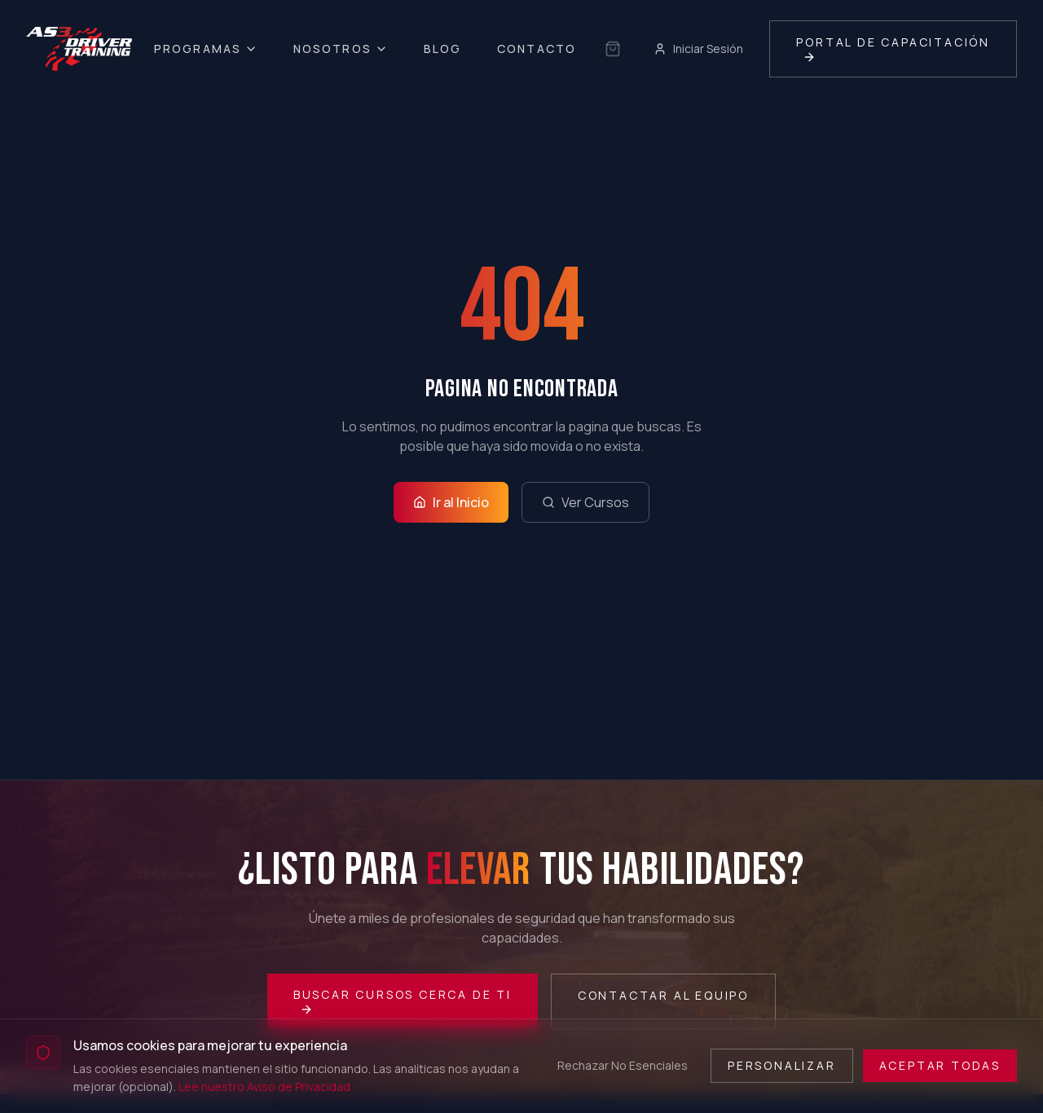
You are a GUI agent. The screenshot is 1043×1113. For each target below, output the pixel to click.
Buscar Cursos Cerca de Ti (402, 1001)
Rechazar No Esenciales (622, 1065)
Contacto (536, 48)
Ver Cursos (585, 502)
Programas (205, 48)
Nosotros (340, 48)
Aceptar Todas (940, 1065)
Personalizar (782, 1065)
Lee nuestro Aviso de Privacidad (264, 1086)
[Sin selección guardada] (612, 49)
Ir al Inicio (451, 502)
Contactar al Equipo (663, 995)
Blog (442, 48)
